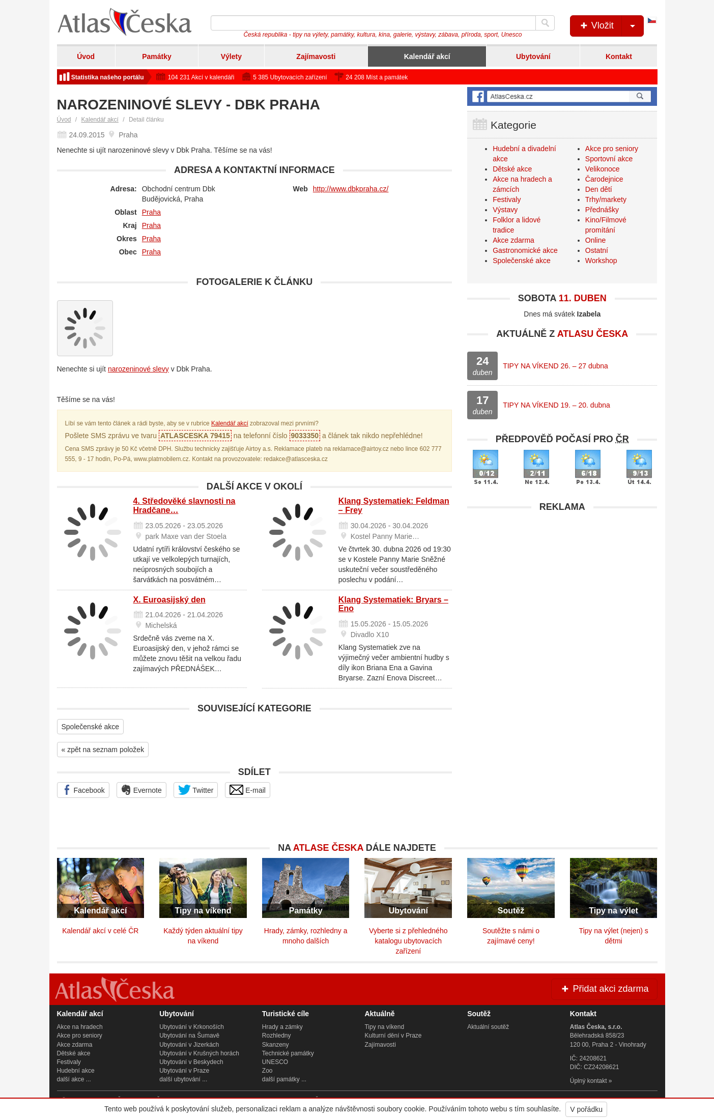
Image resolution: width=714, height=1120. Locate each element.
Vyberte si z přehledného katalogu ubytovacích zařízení (408, 941)
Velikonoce (602, 169)
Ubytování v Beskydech (191, 1062)
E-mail (248, 790)
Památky (157, 56)
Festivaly (507, 199)
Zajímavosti (315, 56)
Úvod (86, 56)
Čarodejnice (604, 179)
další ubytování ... (183, 1079)
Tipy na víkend (384, 1026)
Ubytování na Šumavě (189, 1035)
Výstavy (505, 210)
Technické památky (288, 1053)
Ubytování (533, 56)
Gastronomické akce (525, 250)
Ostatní (596, 250)
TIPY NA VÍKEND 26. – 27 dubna (555, 366)
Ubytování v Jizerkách (189, 1044)
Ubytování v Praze (184, 1070)
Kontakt (619, 56)
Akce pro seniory (611, 149)
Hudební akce (76, 1070)
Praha (151, 212)
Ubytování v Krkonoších (191, 1026)
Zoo (267, 1070)
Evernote (141, 790)
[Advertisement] (562, 589)
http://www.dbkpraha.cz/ (351, 189)
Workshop (601, 260)
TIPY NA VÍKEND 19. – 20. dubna (556, 405)
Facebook (83, 790)
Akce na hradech (80, 1026)
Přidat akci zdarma (604, 989)
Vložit (611, 26)
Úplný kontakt (588, 1080)
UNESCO (275, 1062)
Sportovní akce (609, 159)
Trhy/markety (605, 199)
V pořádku (586, 1109)
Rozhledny (276, 1035)
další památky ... (284, 1079)
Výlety (231, 56)
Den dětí (598, 189)
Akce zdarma (513, 240)
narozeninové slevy (138, 369)
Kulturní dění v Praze (392, 1035)
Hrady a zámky (282, 1026)
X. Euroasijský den (169, 599)
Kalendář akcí (427, 56)
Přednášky (602, 210)
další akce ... (74, 1079)
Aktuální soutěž (488, 1026)
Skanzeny (275, 1044)
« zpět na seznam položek (103, 749)
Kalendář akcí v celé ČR (100, 931)
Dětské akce (512, 169)
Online (595, 240)
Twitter (196, 790)
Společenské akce (91, 727)
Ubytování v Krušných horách (199, 1053)
